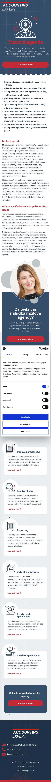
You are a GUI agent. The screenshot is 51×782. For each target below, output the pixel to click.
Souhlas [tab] (9, 355)
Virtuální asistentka (28, 572)
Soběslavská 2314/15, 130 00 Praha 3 (22, 745)
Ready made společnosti (24, 615)
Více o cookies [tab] (42, 355)
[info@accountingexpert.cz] (4, 754)
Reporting (22, 530)
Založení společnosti (28, 655)
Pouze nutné (25, 431)
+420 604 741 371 (14, 750)
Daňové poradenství (28, 451)
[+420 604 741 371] (4, 749)
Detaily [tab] (25, 355)
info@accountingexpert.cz (17, 754)
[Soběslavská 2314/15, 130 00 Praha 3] (4, 745)
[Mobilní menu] (48, 7)
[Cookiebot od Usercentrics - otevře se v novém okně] (38, 348)
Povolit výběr (25, 424)
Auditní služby (25, 491)
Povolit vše (25, 417)
